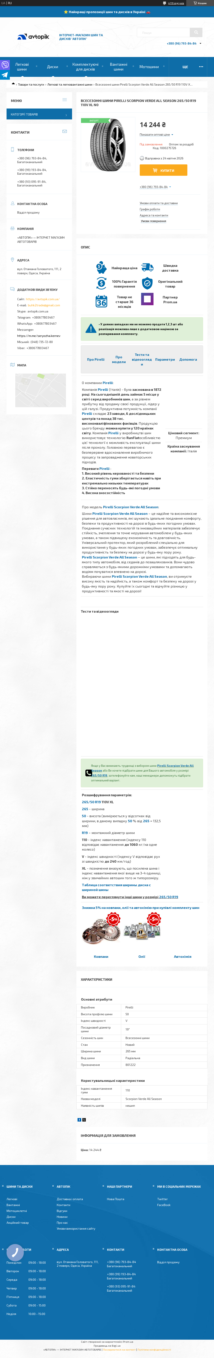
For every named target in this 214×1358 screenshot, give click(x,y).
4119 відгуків (176, 3)
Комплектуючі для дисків (85, 66)
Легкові (12, 1199)
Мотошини (149, 66)
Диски (52, 66)
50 (84, 816)
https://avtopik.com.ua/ (43, 299)
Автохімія (182, 956)
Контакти (63, 1205)
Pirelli (108, 383)
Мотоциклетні (17, 1211)
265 (85, 809)
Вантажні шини (118, 66)
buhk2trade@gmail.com (44, 305)
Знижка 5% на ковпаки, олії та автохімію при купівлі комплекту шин (140, 907)
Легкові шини (22, 66)
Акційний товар (18, 1222)
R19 (85, 833)
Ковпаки (101, 956)
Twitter (162, 1199)
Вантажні (13, 1205)
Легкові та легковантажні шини (69, 84)
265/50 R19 (99, 775)
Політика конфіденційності (154, 1349)
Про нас (62, 1222)
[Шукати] (196, 32)
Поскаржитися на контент (119, 1349)
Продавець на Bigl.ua (107, 1345)
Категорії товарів (24, 114)
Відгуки (62, 1211)
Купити (167, 170)
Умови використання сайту (76, 1228)
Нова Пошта (115, 1199)
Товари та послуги (31, 84)
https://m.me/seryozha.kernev (38, 336)
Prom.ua (128, 1341)
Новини (62, 1216)
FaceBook (164, 1205)
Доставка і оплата (70, 1199)
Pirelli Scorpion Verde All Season (130, 507)
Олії (141, 956)
